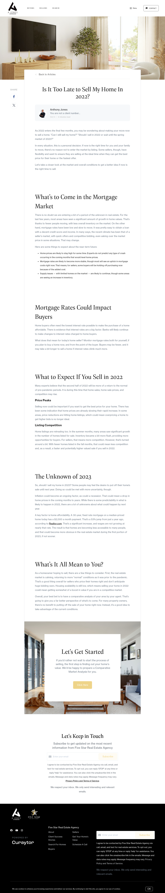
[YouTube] (16, 830)
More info (124, 889)
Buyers (30, 8)
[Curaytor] (23, 845)
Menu (133, 8)
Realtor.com (55, 523)
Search (55, 8)
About (51, 832)
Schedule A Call (79, 844)
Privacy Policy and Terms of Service (82, 781)
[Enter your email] (75, 756)
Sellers (43, 8)
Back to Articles (47, 74)
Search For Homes (57, 844)
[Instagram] (22, 830)
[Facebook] (11, 830)
